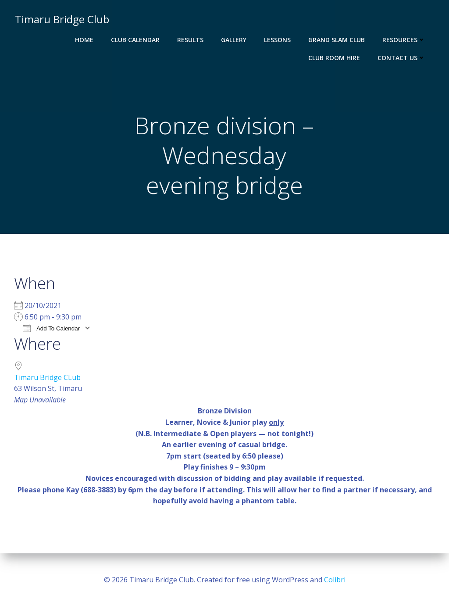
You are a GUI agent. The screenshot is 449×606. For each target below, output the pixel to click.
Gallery (234, 40)
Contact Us (402, 58)
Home (85, 40)
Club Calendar (136, 40)
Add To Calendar (51, 329)
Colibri (335, 579)
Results (191, 40)
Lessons (278, 40)
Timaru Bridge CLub (47, 378)
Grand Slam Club (337, 40)
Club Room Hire (335, 58)
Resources (404, 40)
